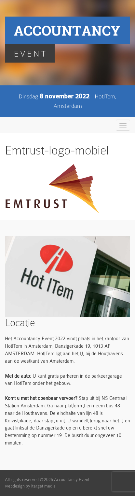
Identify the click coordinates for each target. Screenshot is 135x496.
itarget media (43, 486)
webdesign (15, 486)
